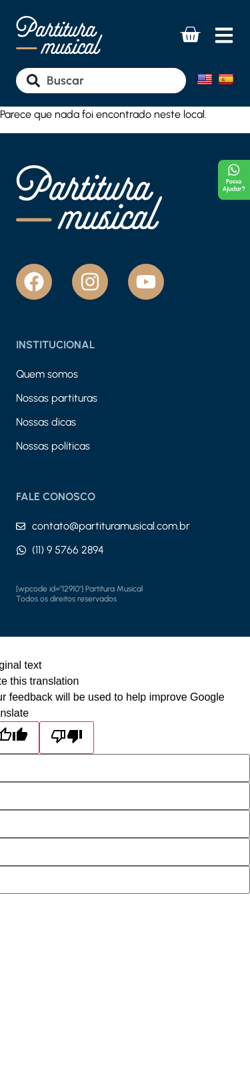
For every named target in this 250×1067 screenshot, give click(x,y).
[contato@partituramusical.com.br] (20, 526)
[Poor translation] (66, 737)
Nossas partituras (56, 398)
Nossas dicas (46, 422)
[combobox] (101, 80)
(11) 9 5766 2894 (68, 549)
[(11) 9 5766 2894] (21, 550)
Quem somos (47, 374)
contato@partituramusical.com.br (111, 526)
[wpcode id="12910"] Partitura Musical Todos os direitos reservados (79, 594)
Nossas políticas (53, 446)
